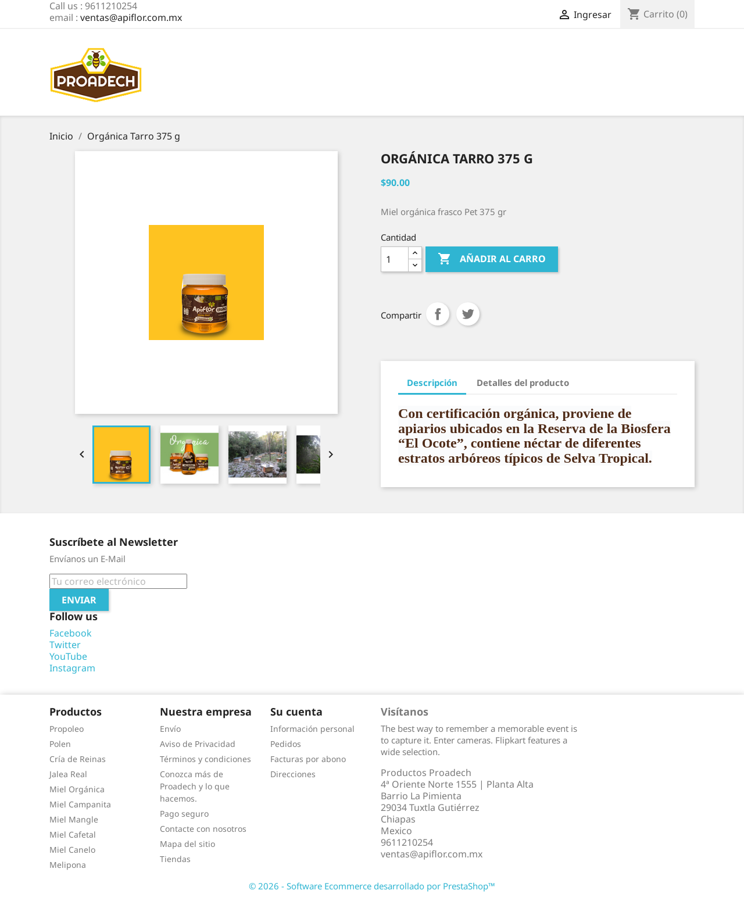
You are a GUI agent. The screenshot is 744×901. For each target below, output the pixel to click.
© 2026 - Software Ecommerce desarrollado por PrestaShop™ (372, 886)
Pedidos (285, 743)
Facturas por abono (308, 758)
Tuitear (468, 314)
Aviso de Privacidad (197, 743)
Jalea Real (68, 774)
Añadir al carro (492, 259)
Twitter (65, 644)
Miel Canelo (72, 849)
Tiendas (175, 858)
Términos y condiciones (205, 758)
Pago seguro (184, 813)
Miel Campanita (80, 804)
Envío (170, 728)
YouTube (68, 656)
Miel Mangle (73, 819)
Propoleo (66, 728)
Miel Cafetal (72, 834)
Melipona (67, 864)
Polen (60, 743)
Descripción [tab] (432, 382)
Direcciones (293, 774)
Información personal (312, 728)
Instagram (72, 668)
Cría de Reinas (77, 758)
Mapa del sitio (187, 843)
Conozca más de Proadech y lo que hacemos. (195, 786)
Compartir (437, 314)
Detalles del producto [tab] (523, 382)
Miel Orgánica (77, 789)
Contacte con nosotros (203, 828)
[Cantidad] (395, 259)
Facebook (70, 633)
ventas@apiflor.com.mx (131, 17)
